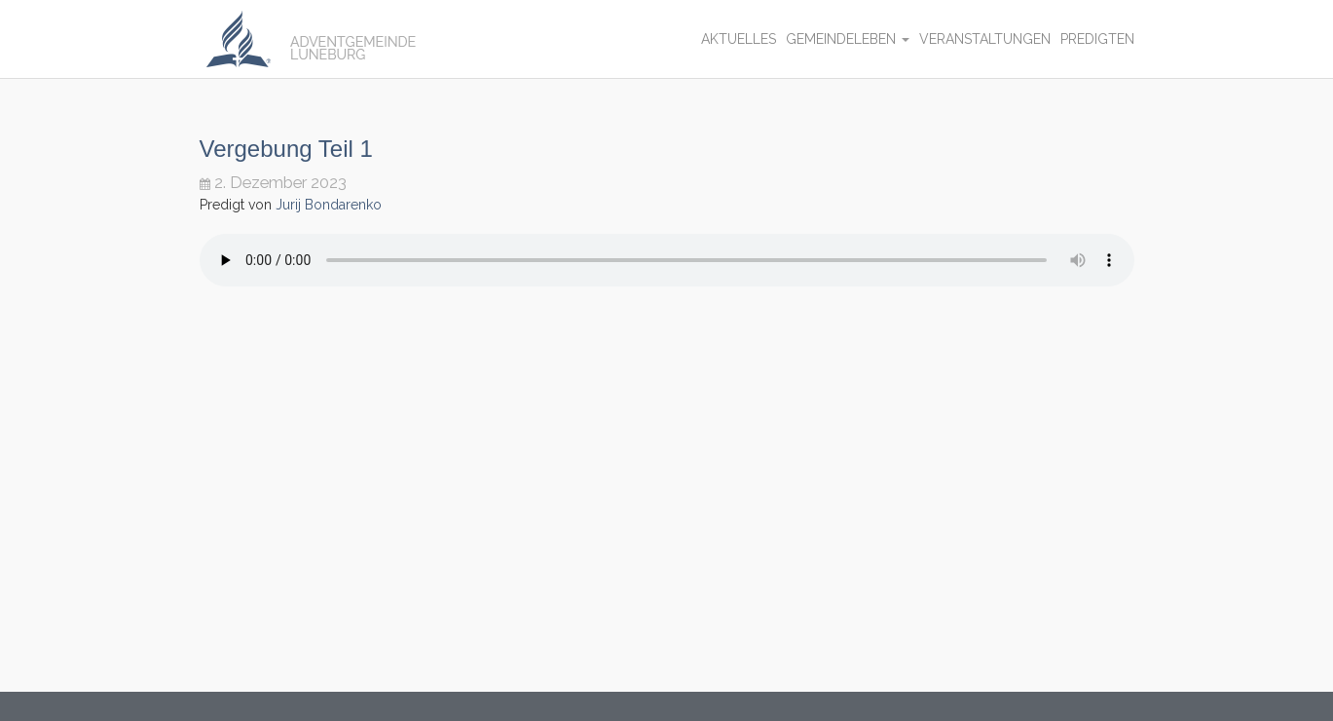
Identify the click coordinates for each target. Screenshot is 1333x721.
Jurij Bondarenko (329, 204)
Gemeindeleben (847, 39)
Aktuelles (738, 39)
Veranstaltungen (985, 39)
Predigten (1097, 39)
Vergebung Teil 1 (286, 148)
